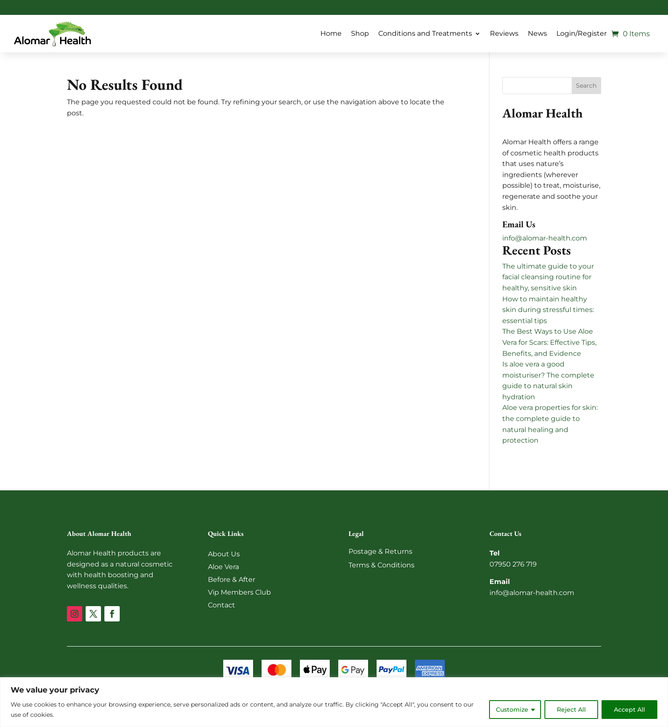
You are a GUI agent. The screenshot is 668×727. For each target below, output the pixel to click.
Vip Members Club (239, 592)
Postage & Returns (380, 551)
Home (331, 33)
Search (586, 85)
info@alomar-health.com (544, 238)
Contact (221, 605)
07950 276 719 (513, 564)
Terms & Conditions (381, 565)
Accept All (629, 709)
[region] (334, 702)
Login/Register (581, 33)
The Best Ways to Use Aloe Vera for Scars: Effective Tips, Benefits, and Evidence (549, 342)
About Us (224, 554)
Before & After (231, 579)
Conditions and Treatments (425, 33)
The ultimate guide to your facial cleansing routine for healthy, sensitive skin (548, 277)
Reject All (571, 709)
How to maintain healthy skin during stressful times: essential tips (548, 310)
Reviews (504, 33)
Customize (512, 709)
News (537, 33)
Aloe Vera (223, 567)
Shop (360, 33)
